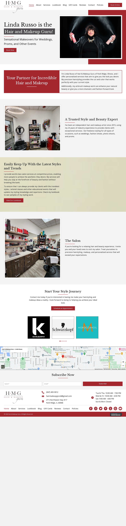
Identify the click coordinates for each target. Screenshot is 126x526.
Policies (100, 5)
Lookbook (56, 5)
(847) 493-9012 (52, 392)
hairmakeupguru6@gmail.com (59, 396)
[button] (103, 384)
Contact (91, 5)
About (38, 5)
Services (46, 5)
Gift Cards (73, 5)
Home (31, 5)
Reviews (82, 5)
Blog (65, 5)
